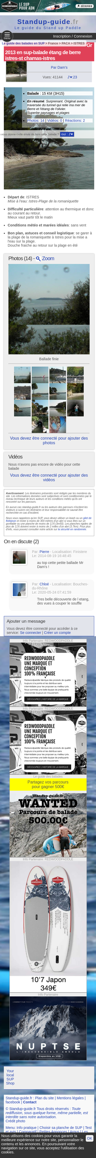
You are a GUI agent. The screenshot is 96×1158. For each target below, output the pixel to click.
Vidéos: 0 (54, 120)
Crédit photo (15, 1121)
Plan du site (44, 1098)
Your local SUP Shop (10, 1077)
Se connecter (30, 633)
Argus (74, 1132)
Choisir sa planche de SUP (60, 1128)
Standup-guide (48, 22)
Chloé (44, 584)
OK (89, 1138)
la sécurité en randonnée (72, 529)
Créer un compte (57, 633)
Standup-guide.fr (19, 1098)
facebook (13, 1102)
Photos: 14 (35, 120)
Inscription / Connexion (72, 36)
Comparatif (27, 1132)
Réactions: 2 (75, 120)
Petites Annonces (53, 1132)
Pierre (44, 552)
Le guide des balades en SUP (23, 43)
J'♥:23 (72, 77)
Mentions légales (70, 1098)
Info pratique (27, 1128)
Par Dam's (59, 67)
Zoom (45, 258)
